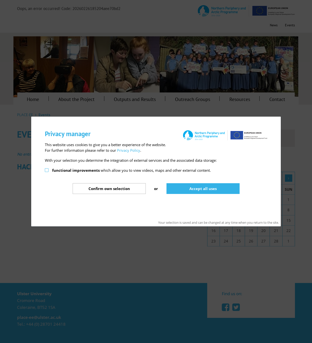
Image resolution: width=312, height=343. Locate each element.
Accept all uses (203, 188)
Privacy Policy (128, 150)
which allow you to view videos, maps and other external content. (131, 170)
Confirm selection (109, 188)
